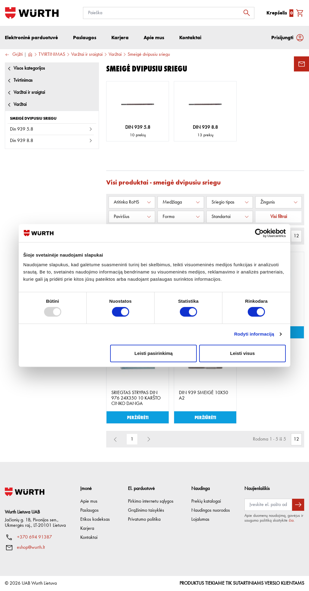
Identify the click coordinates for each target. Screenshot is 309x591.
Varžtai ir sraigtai (87, 54)
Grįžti (14, 54)
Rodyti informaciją (254, 334)
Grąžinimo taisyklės (146, 510)
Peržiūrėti (137, 417)
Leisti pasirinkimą (154, 353)
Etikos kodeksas (95, 519)
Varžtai (115, 54)
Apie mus (88, 501)
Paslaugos (89, 510)
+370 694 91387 (34, 537)
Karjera (87, 528)
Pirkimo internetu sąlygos (151, 501)
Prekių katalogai (206, 501)
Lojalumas (200, 519)
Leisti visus (242, 353)
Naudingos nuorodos (210, 510)
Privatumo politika (144, 519)
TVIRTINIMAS (52, 54)
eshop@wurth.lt (31, 547)
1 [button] (132, 439)
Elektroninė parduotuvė (31, 37)
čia (291, 520)
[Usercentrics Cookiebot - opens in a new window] (259, 233)
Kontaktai (88, 537)
